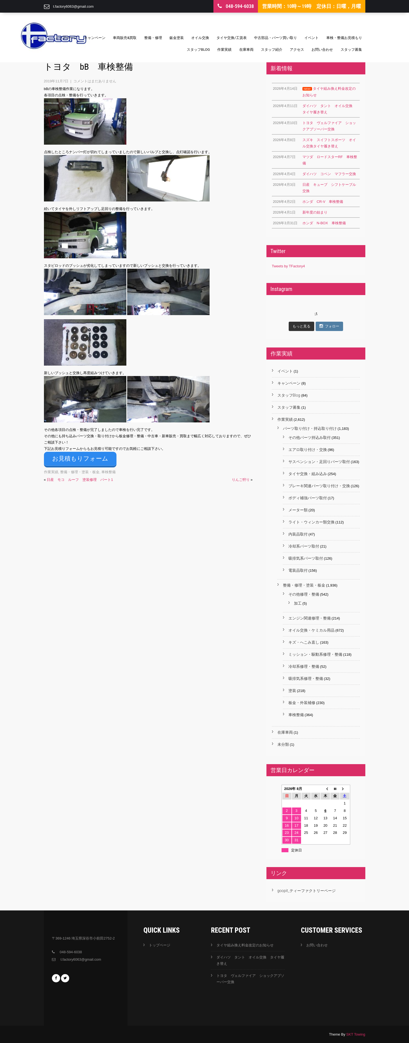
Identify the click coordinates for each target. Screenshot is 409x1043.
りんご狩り (241, 478)
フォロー (329, 326)
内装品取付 (298, 534)
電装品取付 (298, 570)
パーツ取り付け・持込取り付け (310, 428)
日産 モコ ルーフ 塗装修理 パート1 (80, 478)
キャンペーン (94, 38)
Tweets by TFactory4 (288, 266)
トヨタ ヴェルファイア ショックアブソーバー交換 (250, 979)
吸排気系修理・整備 (305, 678)
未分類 (283, 744)
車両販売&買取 (125, 38)
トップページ (66, 38)
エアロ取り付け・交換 (307, 449)
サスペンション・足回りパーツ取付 (319, 461)
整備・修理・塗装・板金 (79, 470)
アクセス (297, 49)
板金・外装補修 (301, 702)
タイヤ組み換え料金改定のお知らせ (245, 945)
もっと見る (301, 326)
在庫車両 (246, 49)
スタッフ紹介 (271, 49)
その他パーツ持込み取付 (309, 437)
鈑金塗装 (176, 38)
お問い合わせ (322, 49)
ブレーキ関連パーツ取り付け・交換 (319, 486)
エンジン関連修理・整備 (309, 618)
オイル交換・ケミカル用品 (311, 630)
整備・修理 (153, 38)
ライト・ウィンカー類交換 (311, 522)
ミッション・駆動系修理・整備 (315, 654)
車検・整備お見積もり (344, 38)
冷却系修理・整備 (303, 666)
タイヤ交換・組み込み (307, 474)
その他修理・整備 (303, 594)
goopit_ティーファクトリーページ (306, 890)
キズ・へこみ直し (303, 642)
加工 (298, 603)
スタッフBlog (198, 49)
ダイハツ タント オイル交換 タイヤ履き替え (250, 960)
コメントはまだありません (94, 81)
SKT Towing (355, 1034)
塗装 (292, 690)
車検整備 (108, 470)
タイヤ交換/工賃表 (231, 38)
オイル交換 (200, 38)
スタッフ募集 (351, 49)
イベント (311, 38)
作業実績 (224, 49)
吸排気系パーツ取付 (305, 558)
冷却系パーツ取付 (303, 546)
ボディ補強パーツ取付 (307, 498)
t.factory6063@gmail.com (73, 6)
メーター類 (298, 510)
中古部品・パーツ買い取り (275, 38)
